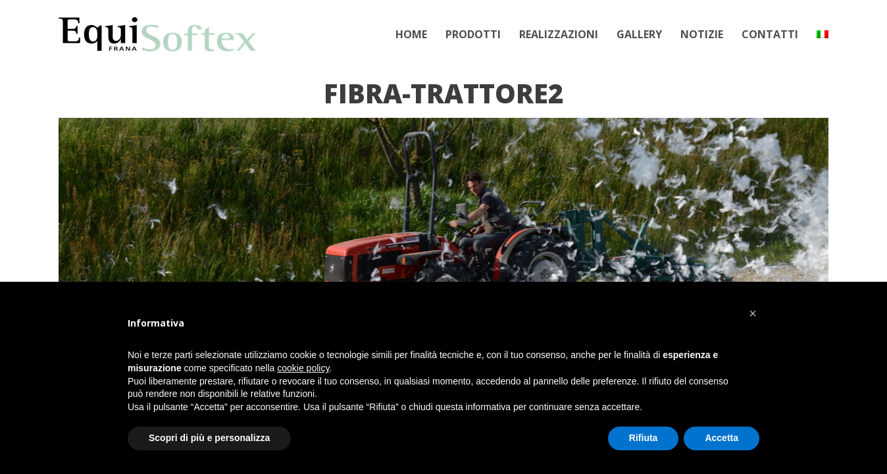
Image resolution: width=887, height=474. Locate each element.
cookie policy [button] (303, 368)
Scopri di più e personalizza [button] (209, 438)
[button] (752, 313)
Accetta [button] (721, 438)
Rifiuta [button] (643, 438)
